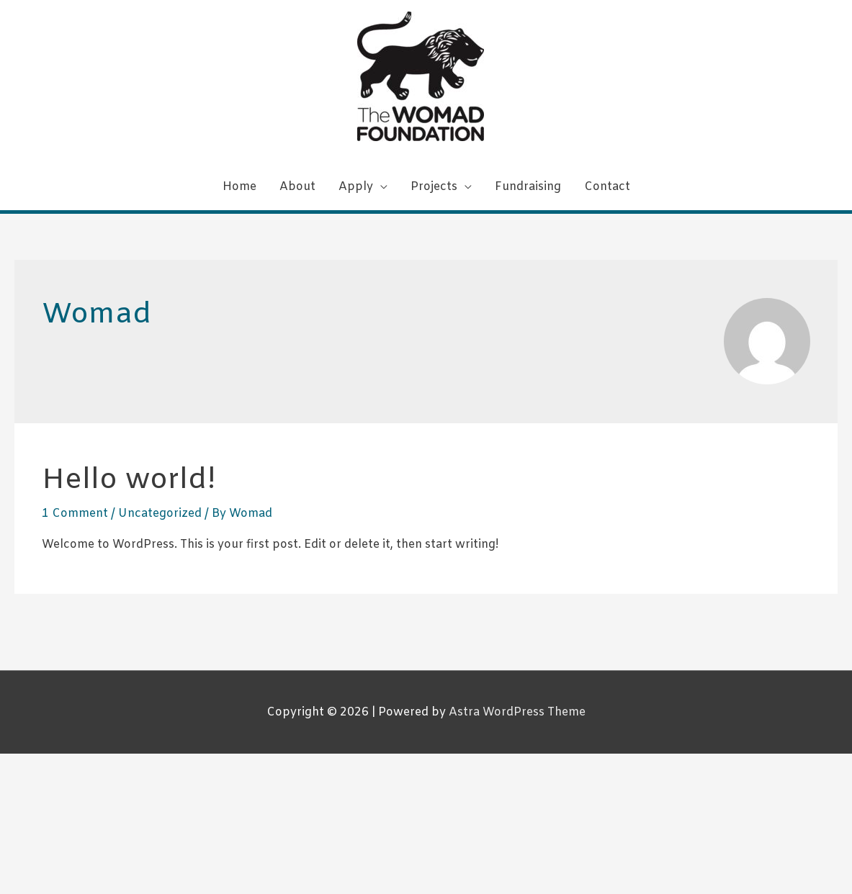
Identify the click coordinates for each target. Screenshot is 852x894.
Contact (607, 186)
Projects (434, 186)
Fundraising (528, 186)
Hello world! (129, 480)
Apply (355, 186)
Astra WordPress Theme (517, 712)
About (297, 186)
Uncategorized (160, 513)
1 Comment (75, 513)
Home (239, 186)
